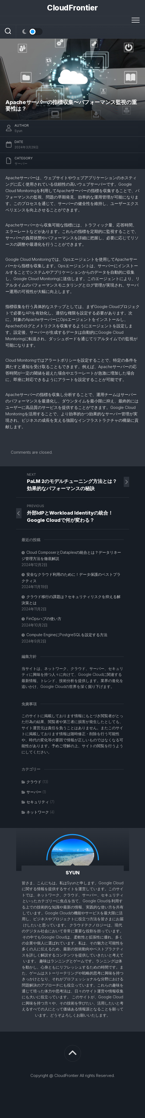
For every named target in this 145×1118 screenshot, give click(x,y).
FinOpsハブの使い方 (43, 618)
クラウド (33, 781)
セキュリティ (37, 802)
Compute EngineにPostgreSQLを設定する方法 (66, 634)
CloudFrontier (72, 7)
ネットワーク (37, 812)
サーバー (21, 164)
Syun (18, 131)
